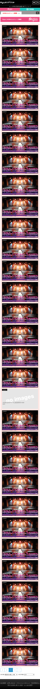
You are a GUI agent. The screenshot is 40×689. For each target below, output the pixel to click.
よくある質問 (28, 685)
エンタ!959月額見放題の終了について (20, 6)
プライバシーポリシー (23, 683)
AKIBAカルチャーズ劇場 (11, 13)
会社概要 (3, 683)
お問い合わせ (11, 683)
